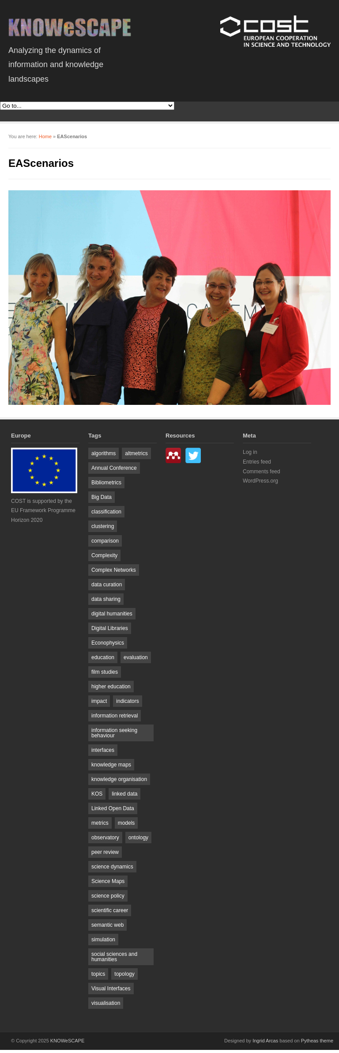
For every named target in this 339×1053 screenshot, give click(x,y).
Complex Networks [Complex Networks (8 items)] (113, 570)
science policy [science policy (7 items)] (107, 896)
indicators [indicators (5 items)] (127, 701)
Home (45, 136)
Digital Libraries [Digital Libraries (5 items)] (109, 628)
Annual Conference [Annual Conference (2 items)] (114, 468)
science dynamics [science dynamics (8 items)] (112, 867)
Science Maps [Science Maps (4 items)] (107, 881)
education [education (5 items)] (102, 657)
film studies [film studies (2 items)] (104, 672)
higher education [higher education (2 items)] (111, 686)
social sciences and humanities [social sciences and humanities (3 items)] (114, 956)
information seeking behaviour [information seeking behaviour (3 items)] (114, 733)
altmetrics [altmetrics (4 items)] (136, 453)
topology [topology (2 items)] (124, 974)
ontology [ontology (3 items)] (138, 837)
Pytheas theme (317, 1040)
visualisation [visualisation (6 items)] (105, 1003)
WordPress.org (260, 481)
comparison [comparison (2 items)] (105, 541)
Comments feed (261, 471)
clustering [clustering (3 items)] (102, 526)
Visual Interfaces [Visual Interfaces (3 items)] (111, 988)
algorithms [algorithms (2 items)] (103, 453)
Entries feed (257, 462)
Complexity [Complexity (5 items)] (104, 555)
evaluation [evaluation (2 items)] (136, 657)
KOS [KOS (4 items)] (96, 794)
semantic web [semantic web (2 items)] (107, 925)
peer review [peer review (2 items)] (105, 852)
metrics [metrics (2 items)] (100, 823)
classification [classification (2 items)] (106, 512)
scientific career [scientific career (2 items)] (109, 910)
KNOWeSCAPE (67, 1040)
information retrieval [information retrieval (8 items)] (114, 716)
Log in (250, 452)
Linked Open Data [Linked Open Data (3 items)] (112, 808)
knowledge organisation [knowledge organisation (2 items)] (119, 779)
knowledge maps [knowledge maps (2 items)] (111, 765)
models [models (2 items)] (126, 823)
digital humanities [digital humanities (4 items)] (111, 614)
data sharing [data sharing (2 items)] (106, 599)
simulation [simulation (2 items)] (103, 939)
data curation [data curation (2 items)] (106, 584)
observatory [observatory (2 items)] (105, 837)
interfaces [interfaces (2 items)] (102, 750)
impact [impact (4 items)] (99, 701)
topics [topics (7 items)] (98, 974)
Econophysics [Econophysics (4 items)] (107, 643)
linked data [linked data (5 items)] (124, 794)
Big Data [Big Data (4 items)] (101, 497)
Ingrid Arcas (265, 1040)
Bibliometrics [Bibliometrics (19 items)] (106, 482)
